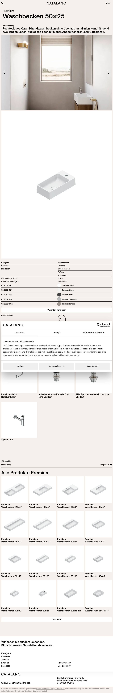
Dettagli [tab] (56, 332)
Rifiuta (20, 366)
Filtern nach (6, 465)
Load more (56, 619)
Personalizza (56, 366)
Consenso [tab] (19, 332)
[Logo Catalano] (10, 674)
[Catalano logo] (56, 3)
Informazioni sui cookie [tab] (93, 332)
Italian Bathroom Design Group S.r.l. (50, 688)
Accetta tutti (92, 366)
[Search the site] (2, 3)
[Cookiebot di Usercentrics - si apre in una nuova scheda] (98, 325)
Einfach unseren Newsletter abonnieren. (27, 645)
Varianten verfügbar (56, 310)
